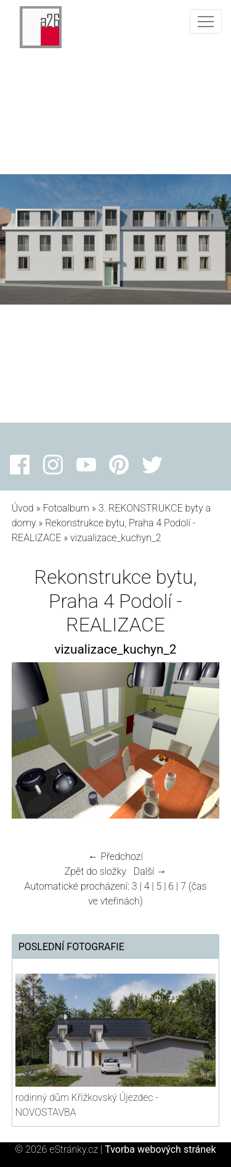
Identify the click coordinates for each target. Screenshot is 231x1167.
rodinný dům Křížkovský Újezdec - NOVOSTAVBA (86, 1105)
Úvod (23, 508)
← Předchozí (115, 856)
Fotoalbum (66, 508)
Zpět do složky (95, 871)
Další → (150, 871)
